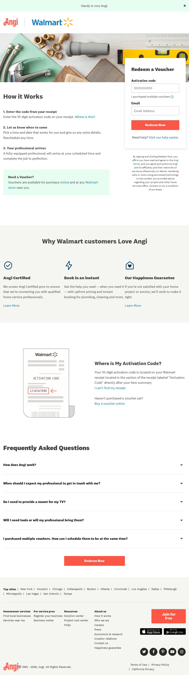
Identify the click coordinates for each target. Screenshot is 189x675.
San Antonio (51, 593)
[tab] (94, 465)
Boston (91, 589)
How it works (102, 616)
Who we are (101, 620)
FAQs (67, 625)
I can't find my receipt (110, 388)
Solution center (74, 616)
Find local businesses (17, 616)
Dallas (155, 589)
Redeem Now (155, 125)
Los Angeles (139, 589)
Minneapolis (14, 593)
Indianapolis (75, 589)
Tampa (68, 593)
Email (155, 108)
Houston (42, 589)
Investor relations (105, 638)
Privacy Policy (160, 664)
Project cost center (76, 620)
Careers (99, 625)
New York (26, 589)
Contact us (101, 643)
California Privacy (143, 669)
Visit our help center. (164, 137)
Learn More (11, 305)
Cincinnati (120, 589)
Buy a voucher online (110, 403)
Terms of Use (138, 664)
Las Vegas (32, 593)
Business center (44, 620)
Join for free (169, 616)
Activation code (155, 86)
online (64, 182)
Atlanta (105, 589)
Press (97, 629)
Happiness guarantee (107, 648)
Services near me (14, 620)
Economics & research (108, 634)
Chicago (57, 589)
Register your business (48, 616)
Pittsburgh (170, 589)
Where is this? (85, 117)
